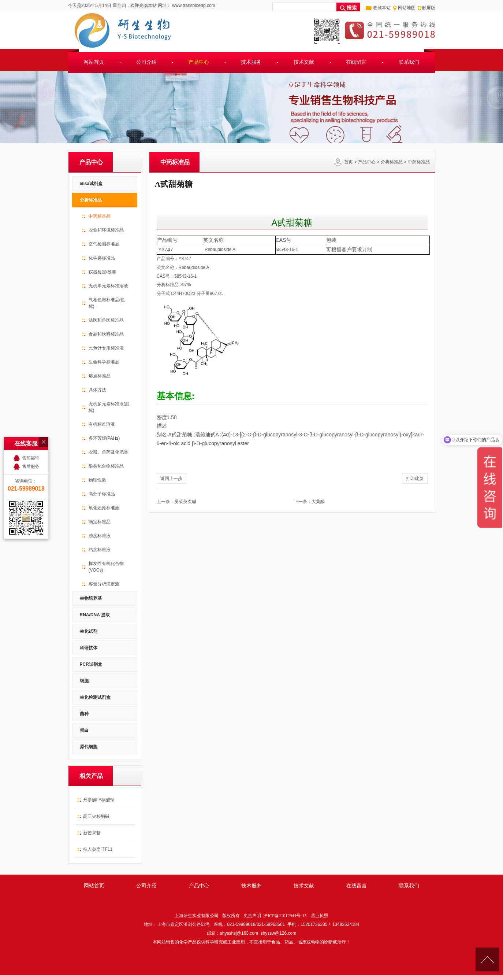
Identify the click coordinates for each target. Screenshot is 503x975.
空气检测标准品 (104, 244)
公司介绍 (146, 62)
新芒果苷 (92, 832)
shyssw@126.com (279, 933)
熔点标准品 (100, 375)
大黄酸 (318, 501)
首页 (348, 162)
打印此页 (415, 478)
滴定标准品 (100, 521)
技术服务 (251, 62)
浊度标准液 (100, 535)
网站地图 (407, 7)
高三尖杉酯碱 (96, 816)
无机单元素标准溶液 (108, 285)
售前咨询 (31, 402)
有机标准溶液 (102, 424)
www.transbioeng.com (193, 5)
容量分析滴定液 (104, 584)
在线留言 (356, 62)
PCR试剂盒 (91, 664)
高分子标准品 (102, 493)
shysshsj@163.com (239, 933)
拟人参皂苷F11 (98, 849)
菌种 (84, 713)
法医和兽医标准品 (106, 320)
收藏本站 (382, 7)
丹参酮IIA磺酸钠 (99, 799)
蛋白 (84, 730)
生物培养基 (91, 598)
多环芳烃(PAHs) (104, 438)
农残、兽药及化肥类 (108, 452)
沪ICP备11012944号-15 (284, 915)
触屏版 (428, 7)
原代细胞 (88, 746)
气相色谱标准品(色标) (107, 303)
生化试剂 (88, 631)
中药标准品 (419, 162)
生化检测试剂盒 (95, 697)
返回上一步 (171, 478)
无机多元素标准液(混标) (109, 407)
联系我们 (409, 62)
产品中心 (199, 62)
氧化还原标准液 (104, 507)
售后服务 (31, 411)
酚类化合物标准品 (106, 466)
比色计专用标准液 (106, 348)
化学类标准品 (102, 258)
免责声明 (252, 915)
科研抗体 (88, 647)
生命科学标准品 (104, 362)
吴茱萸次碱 (185, 501)
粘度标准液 (100, 549)
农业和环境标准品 (106, 230)
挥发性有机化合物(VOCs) (106, 567)
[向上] (487, 959)
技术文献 (304, 62)
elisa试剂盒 (91, 183)
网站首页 (93, 62)
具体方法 (97, 389)
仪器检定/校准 (102, 271)
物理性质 (97, 480)
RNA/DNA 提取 (95, 614)
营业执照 (319, 915)
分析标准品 (392, 162)
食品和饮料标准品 (106, 334)
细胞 (84, 680)
